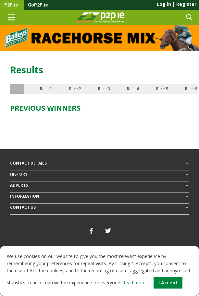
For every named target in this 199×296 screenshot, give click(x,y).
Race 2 (75, 89)
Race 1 (46, 89)
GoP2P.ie (38, 5)
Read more (134, 282)
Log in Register (176, 4)
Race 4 (133, 89)
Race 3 (104, 89)
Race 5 (162, 89)
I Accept (168, 282)
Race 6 (191, 89)
